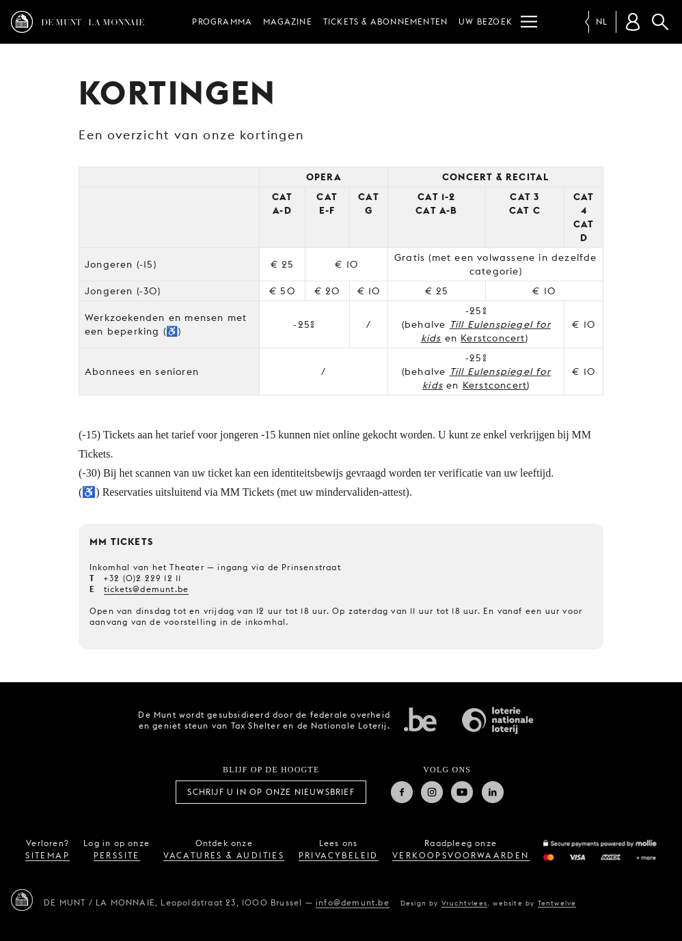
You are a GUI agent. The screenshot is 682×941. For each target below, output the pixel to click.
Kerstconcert (493, 338)
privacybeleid (339, 855)
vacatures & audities (223, 855)
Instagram (432, 792)
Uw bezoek (486, 21)
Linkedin (493, 792)
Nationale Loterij (497, 720)
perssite (117, 855)
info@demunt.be (353, 902)
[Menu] (529, 22)
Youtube (462, 792)
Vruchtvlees (464, 903)
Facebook (402, 792)
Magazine (287, 21)
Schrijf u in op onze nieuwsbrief (270, 792)
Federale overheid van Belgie (420, 719)
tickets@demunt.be (146, 589)
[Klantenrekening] (633, 22)
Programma (222, 21)
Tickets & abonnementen (385, 21)
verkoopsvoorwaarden (461, 855)
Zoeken (660, 22)
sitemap (47, 855)
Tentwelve (557, 903)
